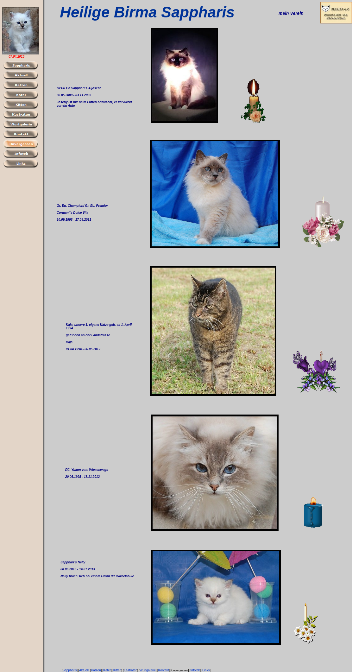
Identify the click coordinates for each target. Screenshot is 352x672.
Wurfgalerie (148, 670)
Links (206, 670)
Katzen (96, 670)
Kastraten (130, 670)
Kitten (117, 670)
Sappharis (70, 670)
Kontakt (163, 670)
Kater (107, 670)
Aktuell (84, 670)
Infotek (195, 670)
